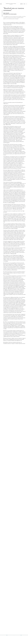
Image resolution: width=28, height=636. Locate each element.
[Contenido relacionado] (24, 4)
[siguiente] (21, 635)
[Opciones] (26, 4)
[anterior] (7, 635)
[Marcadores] (23, 4)
